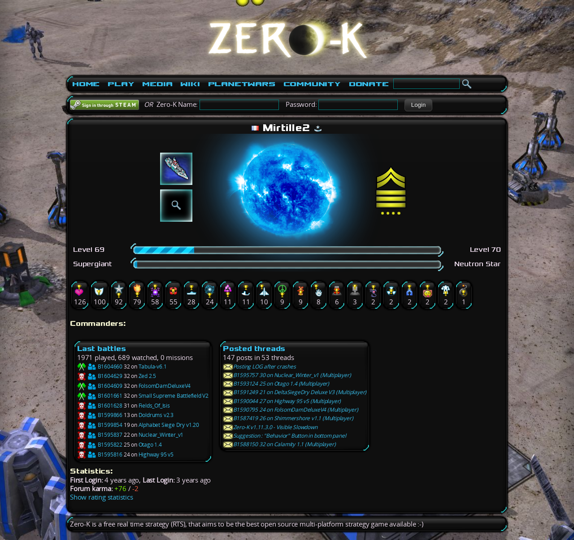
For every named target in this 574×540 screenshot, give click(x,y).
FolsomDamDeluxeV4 (165, 386)
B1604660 (99, 366)
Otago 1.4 (150, 444)
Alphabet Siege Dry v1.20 (169, 425)
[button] (418, 105)
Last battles (101, 348)
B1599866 (99, 415)
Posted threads (254, 348)
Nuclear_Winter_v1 (161, 435)
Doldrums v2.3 (156, 415)
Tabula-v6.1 (153, 366)
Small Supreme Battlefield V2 (174, 396)
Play (121, 84)
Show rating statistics (101, 497)
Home (86, 84)
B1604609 (99, 386)
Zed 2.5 (148, 376)
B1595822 (99, 444)
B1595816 (99, 454)
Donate (369, 84)
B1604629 (99, 376)
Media (157, 84)
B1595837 (99, 435)
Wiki (190, 84)
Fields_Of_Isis (154, 405)
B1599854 (99, 425)
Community (312, 84)
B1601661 (99, 396)
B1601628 (99, 405)
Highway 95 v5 (156, 454)
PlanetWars (241, 84)
